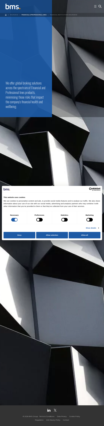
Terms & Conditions (46, 416)
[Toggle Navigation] (95, 7)
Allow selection (52, 235)
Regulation (39, 420)
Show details (91, 228)
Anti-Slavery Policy (53, 420)
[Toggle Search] (100, 7)
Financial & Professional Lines (34, 16)
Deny (19, 235)
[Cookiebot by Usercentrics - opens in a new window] (90, 189)
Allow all (84, 235)
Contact (66, 420)
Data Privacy (62, 416)
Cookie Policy (74, 416)
